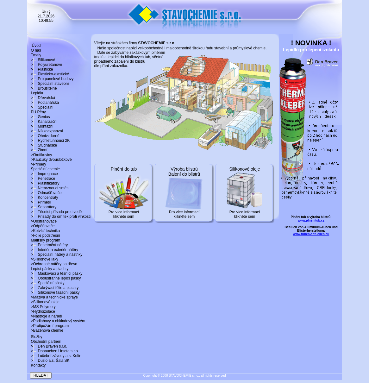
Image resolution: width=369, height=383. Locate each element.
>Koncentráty (44, 197)
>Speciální (42, 107)
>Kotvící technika (45, 231)
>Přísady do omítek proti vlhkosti (61, 216)
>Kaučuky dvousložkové (51, 159)
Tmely (36, 55)
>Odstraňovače (44, 221)
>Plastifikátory (45, 183)
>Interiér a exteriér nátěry (54, 250)
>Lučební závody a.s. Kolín (56, 356)
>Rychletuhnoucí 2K (50, 140)
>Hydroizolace (43, 311)
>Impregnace (44, 174)
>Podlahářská (45, 102)
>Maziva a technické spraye (54, 297)
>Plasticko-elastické (50, 74)
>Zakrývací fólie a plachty (55, 288)
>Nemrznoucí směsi (50, 188)
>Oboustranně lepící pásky (56, 278)
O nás (36, 50)
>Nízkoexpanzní (47, 131)
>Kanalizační (44, 121)
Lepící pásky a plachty (50, 269)
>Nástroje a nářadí (46, 316)
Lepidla (37, 93)
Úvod (36, 45)
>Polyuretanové (46, 64)
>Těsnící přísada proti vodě (56, 212)
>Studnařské (44, 145)
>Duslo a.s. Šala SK (50, 360)
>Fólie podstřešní (45, 235)
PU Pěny (38, 112)
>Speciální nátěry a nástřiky (57, 254)
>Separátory (44, 207)
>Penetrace (43, 178)
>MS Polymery (43, 307)
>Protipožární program (50, 325)
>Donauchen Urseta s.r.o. (55, 351)
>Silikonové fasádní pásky (55, 292)
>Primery (38, 164)
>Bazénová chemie (47, 330)
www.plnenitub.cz (311, 220)
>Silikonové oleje (45, 302)
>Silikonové (43, 60)
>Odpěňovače (43, 226)
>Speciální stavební (50, 83)
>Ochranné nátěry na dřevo (54, 264)
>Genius (40, 117)
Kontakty (38, 365)
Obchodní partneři (46, 341)
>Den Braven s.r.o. (49, 346)
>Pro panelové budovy (52, 79)
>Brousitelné (44, 88)
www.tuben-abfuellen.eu (311, 234)
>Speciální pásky (48, 283)
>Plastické (42, 69)
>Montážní (42, 126)
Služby (36, 337)
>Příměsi (41, 202)
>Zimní (39, 150)
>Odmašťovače (46, 193)
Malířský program (45, 240)
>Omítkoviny (41, 155)
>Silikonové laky (44, 259)
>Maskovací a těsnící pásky (57, 273)
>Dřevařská (43, 98)
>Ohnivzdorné (45, 136)
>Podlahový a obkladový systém (58, 321)
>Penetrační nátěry (49, 245)
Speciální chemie (45, 169)
